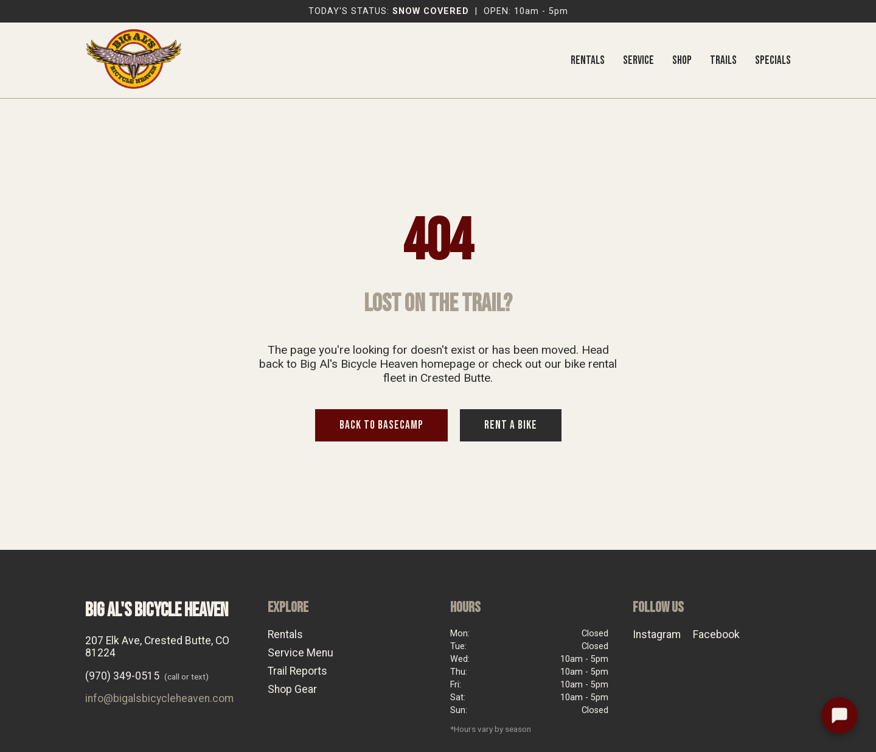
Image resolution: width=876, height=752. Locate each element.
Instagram (657, 634)
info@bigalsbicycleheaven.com (159, 698)
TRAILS (723, 61)
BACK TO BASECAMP (381, 425)
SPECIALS (773, 61)
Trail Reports (297, 671)
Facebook (716, 634)
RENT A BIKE (510, 425)
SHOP (682, 61)
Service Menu (300, 653)
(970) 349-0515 (122, 676)
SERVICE (638, 61)
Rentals (285, 634)
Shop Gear (292, 689)
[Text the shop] (839, 715)
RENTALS (588, 61)
